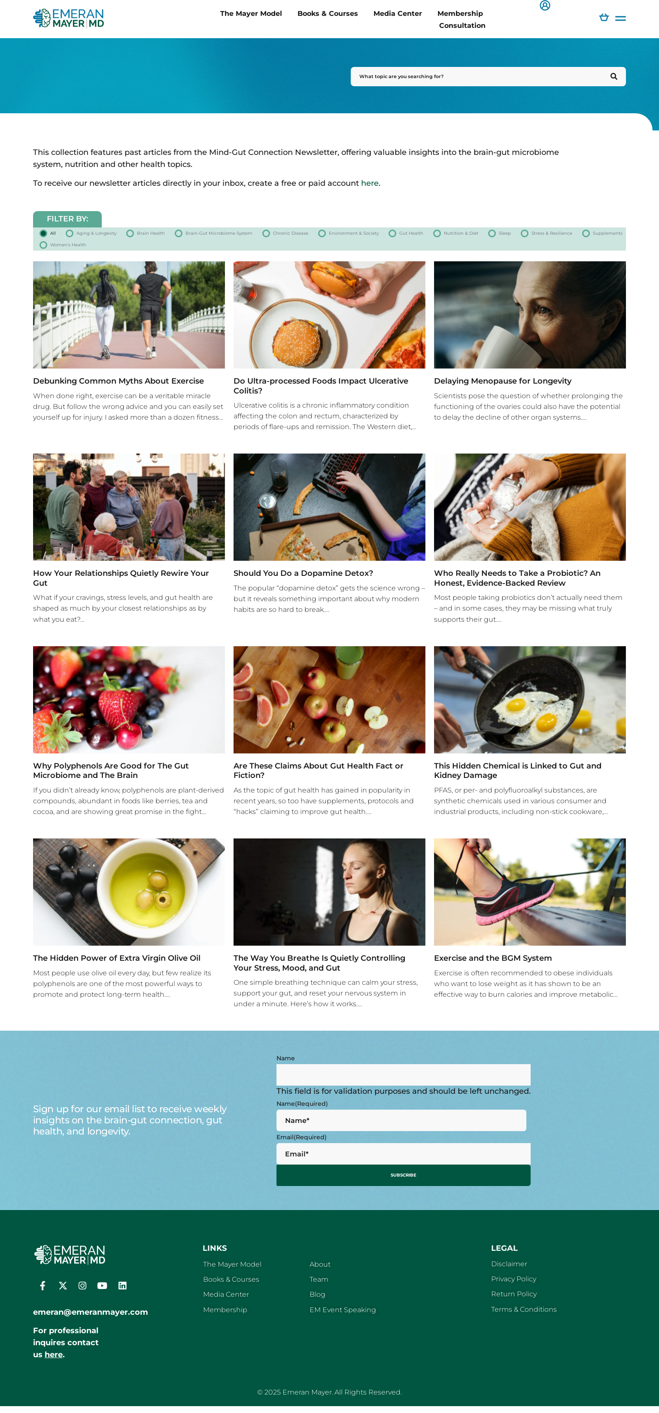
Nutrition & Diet (80, 252)
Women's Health (371, 252)
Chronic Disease (410, 235)
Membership (460, 13)
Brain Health (196, 235)
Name (285, 1067)
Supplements (292, 252)
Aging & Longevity (116, 235)
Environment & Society (506, 235)
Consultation (462, 25)
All (55, 235)
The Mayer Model (251, 13)
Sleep (142, 252)
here (370, 183)
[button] (545, 6)
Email (301, 1146)
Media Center (398, 13)
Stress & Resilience (209, 252)
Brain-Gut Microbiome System (299, 235)
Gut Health (592, 235)
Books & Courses (328, 13)
